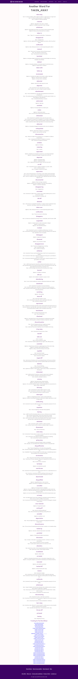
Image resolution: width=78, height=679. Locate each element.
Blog (56, 1)
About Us (59, 1)
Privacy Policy (46, 674)
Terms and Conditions (37, 674)
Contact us (65, 1)
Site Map (24, 674)
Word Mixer (37, 1)
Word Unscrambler (43, 1)
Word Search (51, 1)
